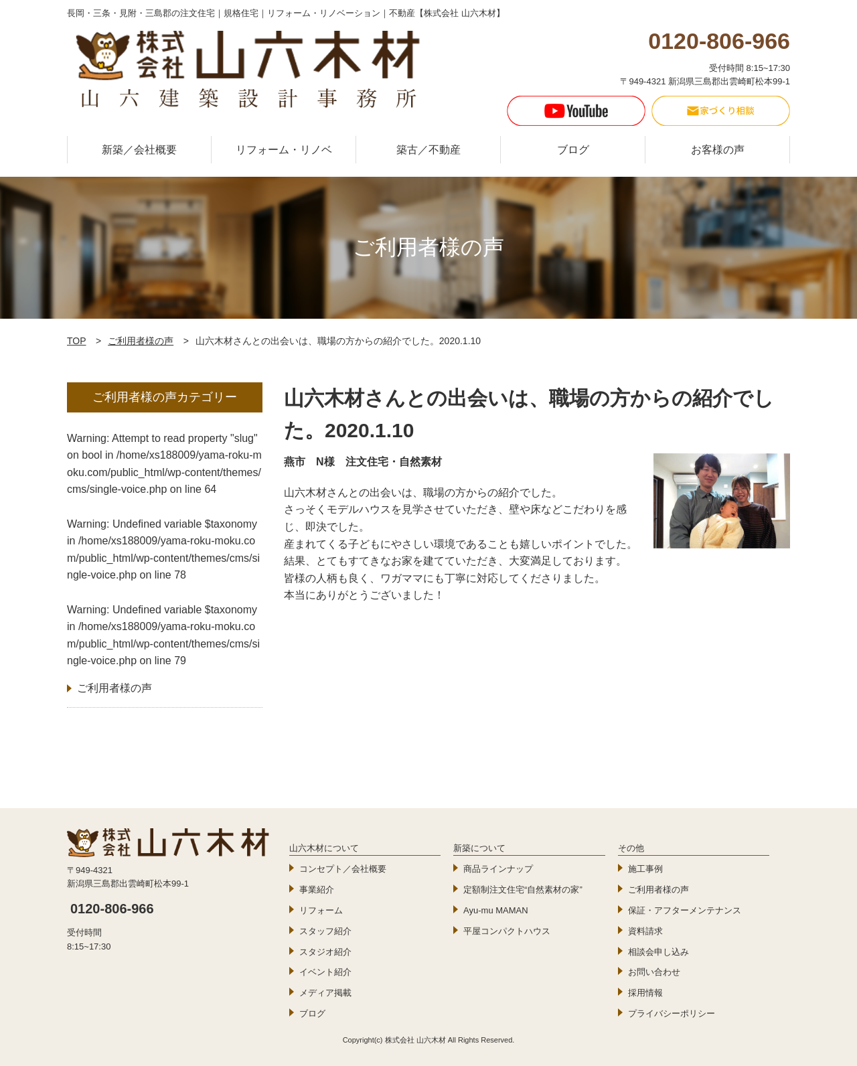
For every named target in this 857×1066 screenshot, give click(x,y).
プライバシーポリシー (671, 1013)
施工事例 (645, 869)
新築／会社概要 (139, 149)
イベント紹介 (325, 972)
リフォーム (321, 910)
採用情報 (645, 993)
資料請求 (645, 931)
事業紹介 (316, 890)
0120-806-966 (112, 908)
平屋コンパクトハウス (506, 931)
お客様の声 (718, 149)
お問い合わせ (654, 972)
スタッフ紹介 (325, 931)
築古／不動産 (428, 149)
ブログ (573, 149)
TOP (76, 340)
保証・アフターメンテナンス (684, 910)
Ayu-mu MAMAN (495, 910)
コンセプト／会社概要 (342, 869)
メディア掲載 (325, 993)
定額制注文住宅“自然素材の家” (522, 890)
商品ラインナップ (498, 869)
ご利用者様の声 (140, 340)
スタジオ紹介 (325, 952)
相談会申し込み (658, 952)
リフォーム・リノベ (284, 149)
